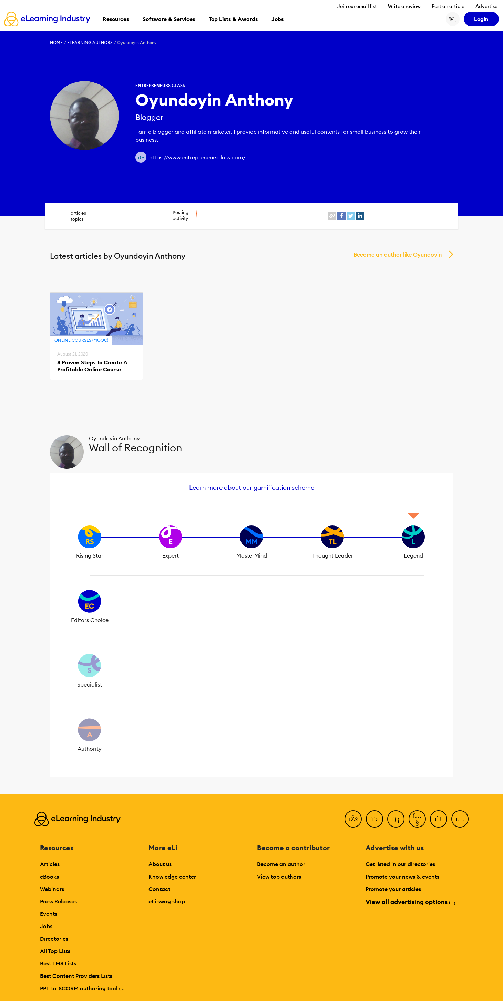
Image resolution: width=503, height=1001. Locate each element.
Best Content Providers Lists (76, 975)
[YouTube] (417, 819)
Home (56, 42)
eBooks (49, 876)
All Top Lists (55, 951)
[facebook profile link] (341, 216)
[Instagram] (460, 819)
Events (48, 913)
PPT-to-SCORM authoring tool (82, 988)
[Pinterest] (438, 819)
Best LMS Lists (58, 963)
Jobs (46, 926)
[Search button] (453, 19)
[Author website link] (140, 157)
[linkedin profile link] (360, 216)
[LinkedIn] (395, 819)
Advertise (486, 6)
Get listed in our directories (400, 864)
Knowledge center (172, 876)
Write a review (404, 6)
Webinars (52, 888)
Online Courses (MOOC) (81, 340)
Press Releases (58, 901)
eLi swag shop (166, 901)
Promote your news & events (402, 876)
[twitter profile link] (351, 216)
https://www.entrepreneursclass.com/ (197, 157)
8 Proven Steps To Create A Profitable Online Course (92, 365)
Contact (159, 888)
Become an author (281, 864)
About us (160, 864)
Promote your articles (393, 888)
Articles (50, 864)
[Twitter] (374, 819)
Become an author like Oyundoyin (397, 254)
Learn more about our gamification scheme (251, 487)
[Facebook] (353, 819)
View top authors (279, 876)
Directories (54, 938)
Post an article (448, 6)
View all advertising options (410, 902)
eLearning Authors (90, 42)
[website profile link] (332, 216)
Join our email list (357, 6)
